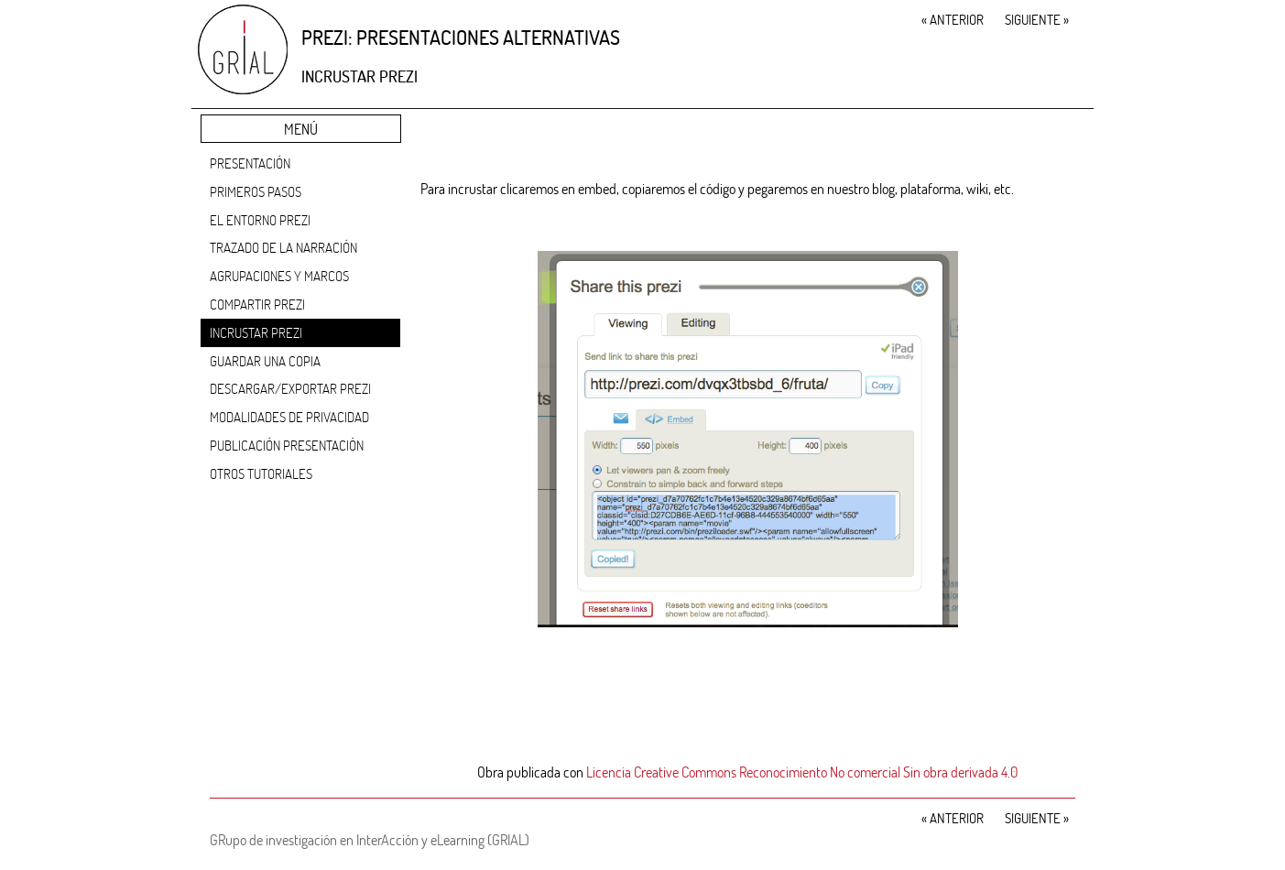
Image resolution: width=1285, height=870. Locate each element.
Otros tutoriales (261, 473)
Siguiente (1037, 19)
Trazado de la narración (283, 247)
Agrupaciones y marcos (279, 275)
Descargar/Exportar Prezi (290, 388)
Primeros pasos (255, 191)
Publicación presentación (287, 445)
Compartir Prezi (257, 304)
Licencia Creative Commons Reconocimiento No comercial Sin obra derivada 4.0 (802, 771)
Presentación (250, 163)
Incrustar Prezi (256, 332)
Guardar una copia (265, 361)
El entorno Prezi (260, 220)
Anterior (952, 19)
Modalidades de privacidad (289, 417)
